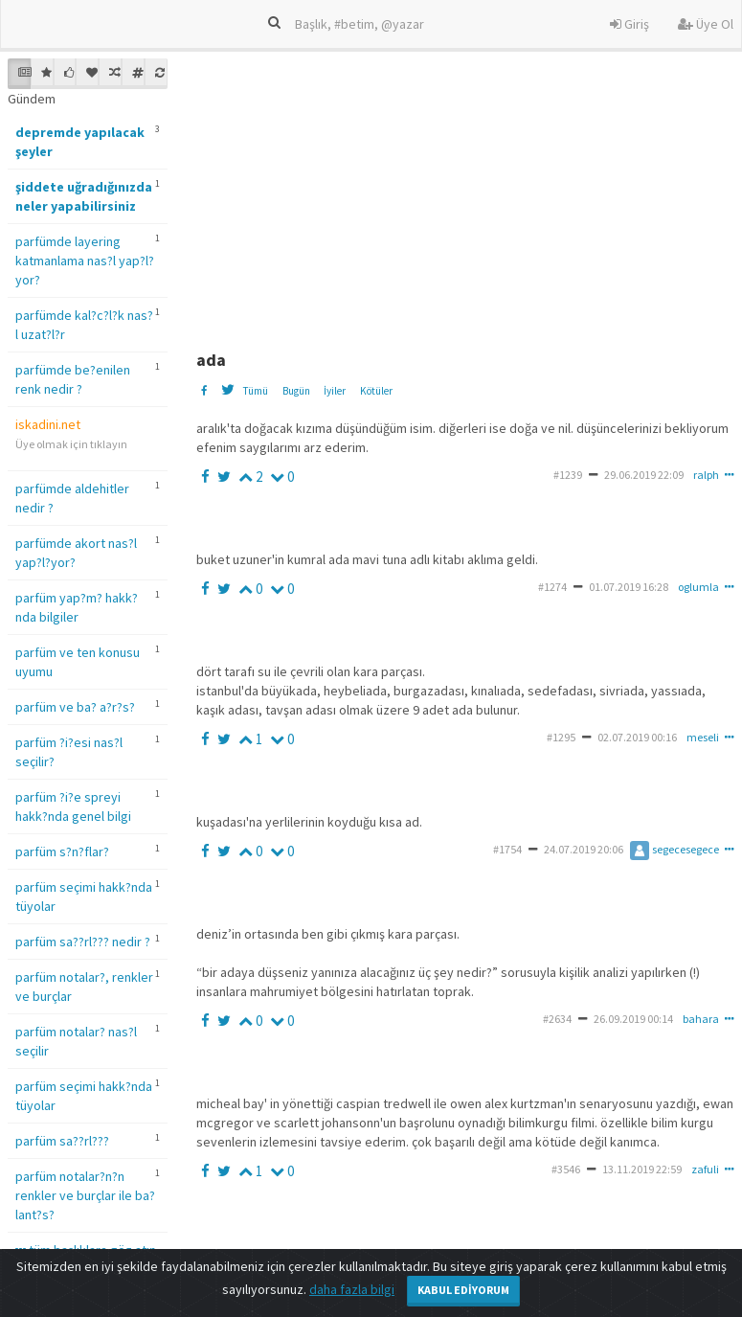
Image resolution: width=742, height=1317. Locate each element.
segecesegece (674, 849)
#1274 (552, 586)
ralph (706, 474)
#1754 (507, 849)
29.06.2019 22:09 (644, 474)
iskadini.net (47, 424)
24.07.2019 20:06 (583, 849)
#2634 (557, 1018)
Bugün (296, 390)
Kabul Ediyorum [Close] (463, 1290)
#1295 (561, 737)
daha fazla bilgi (351, 1289)
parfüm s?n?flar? (62, 851)
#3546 (565, 1169)
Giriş (629, 24)
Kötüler (376, 390)
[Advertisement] (466, 192)
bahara (701, 1018)
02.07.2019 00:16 (637, 737)
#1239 (567, 474)
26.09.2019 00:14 (633, 1018)
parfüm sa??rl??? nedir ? (82, 941)
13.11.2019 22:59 (642, 1169)
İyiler (335, 390)
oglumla (698, 586)
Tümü (255, 390)
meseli (702, 737)
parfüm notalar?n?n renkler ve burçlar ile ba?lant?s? (85, 1195)
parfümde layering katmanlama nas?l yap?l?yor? (84, 260)
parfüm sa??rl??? (62, 1140)
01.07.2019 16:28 (628, 586)
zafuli (705, 1169)
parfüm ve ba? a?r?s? (75, 706)
